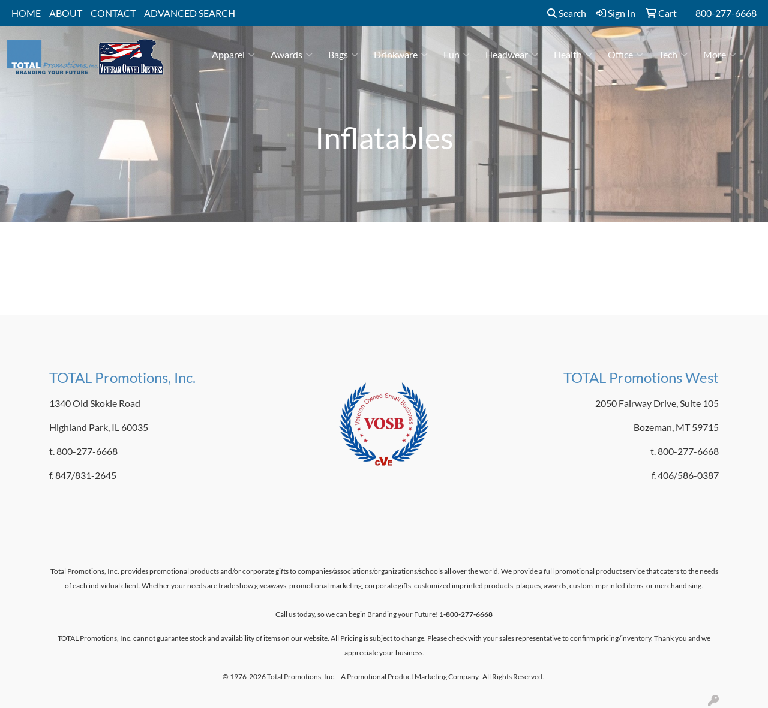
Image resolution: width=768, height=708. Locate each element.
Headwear (511, 54)
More (719, 54)
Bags (343, 54)
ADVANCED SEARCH (189, 13)
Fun (456, 54)
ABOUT (65, 13)
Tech (673, 54)
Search (566, 13)
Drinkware (401, 54)
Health (573, 54)
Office (625, 54)
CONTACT (113, 13)
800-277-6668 (726, 13)
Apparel (233, 54)
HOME (26, 13)
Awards (292, 54)
